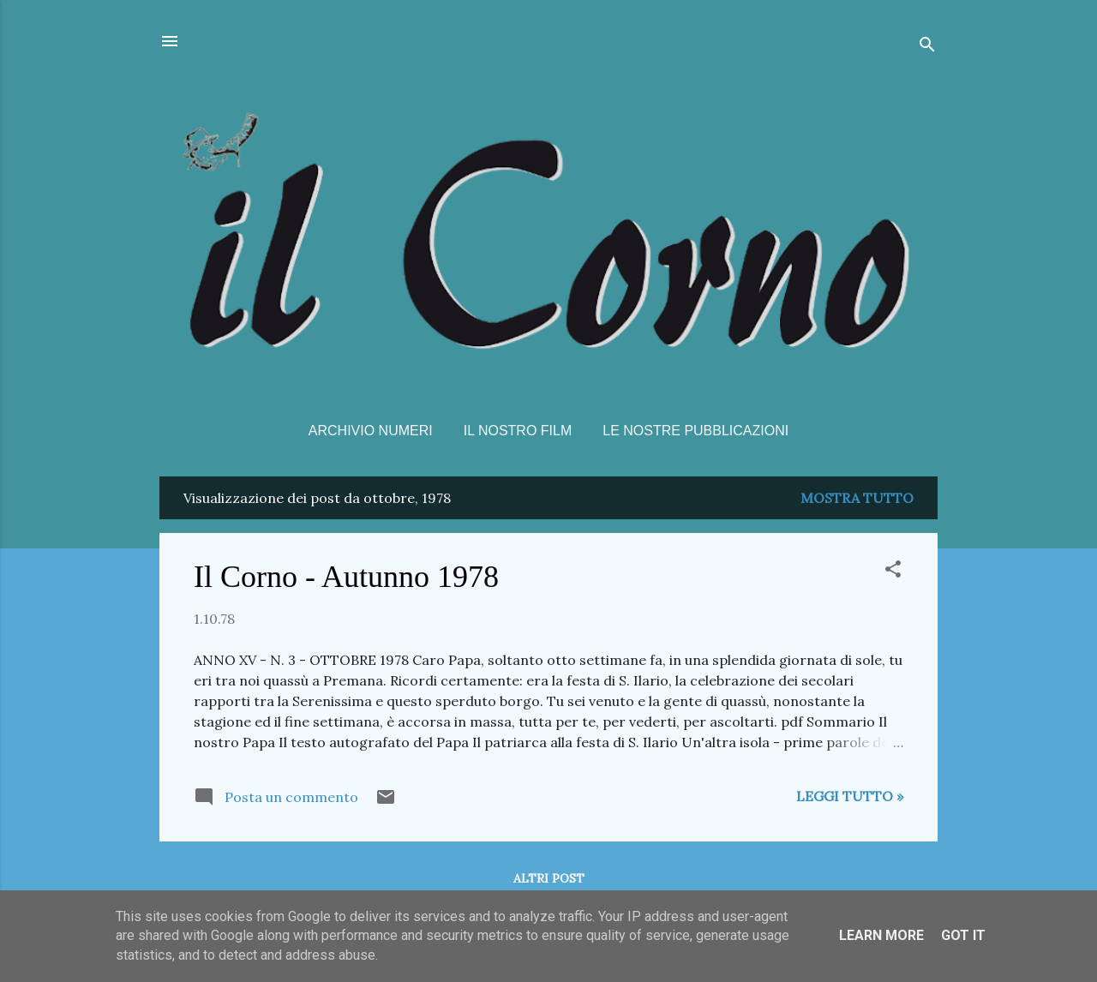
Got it (963, 935)
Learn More (881, 935)
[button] (893, 571)
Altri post (548, 878)
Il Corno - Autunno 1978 (346, 577)
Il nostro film (518, 430)
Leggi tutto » (849, 796)
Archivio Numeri (371, 430)
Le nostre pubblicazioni (695, 430)
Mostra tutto (857, 497)
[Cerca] (927, 47)
